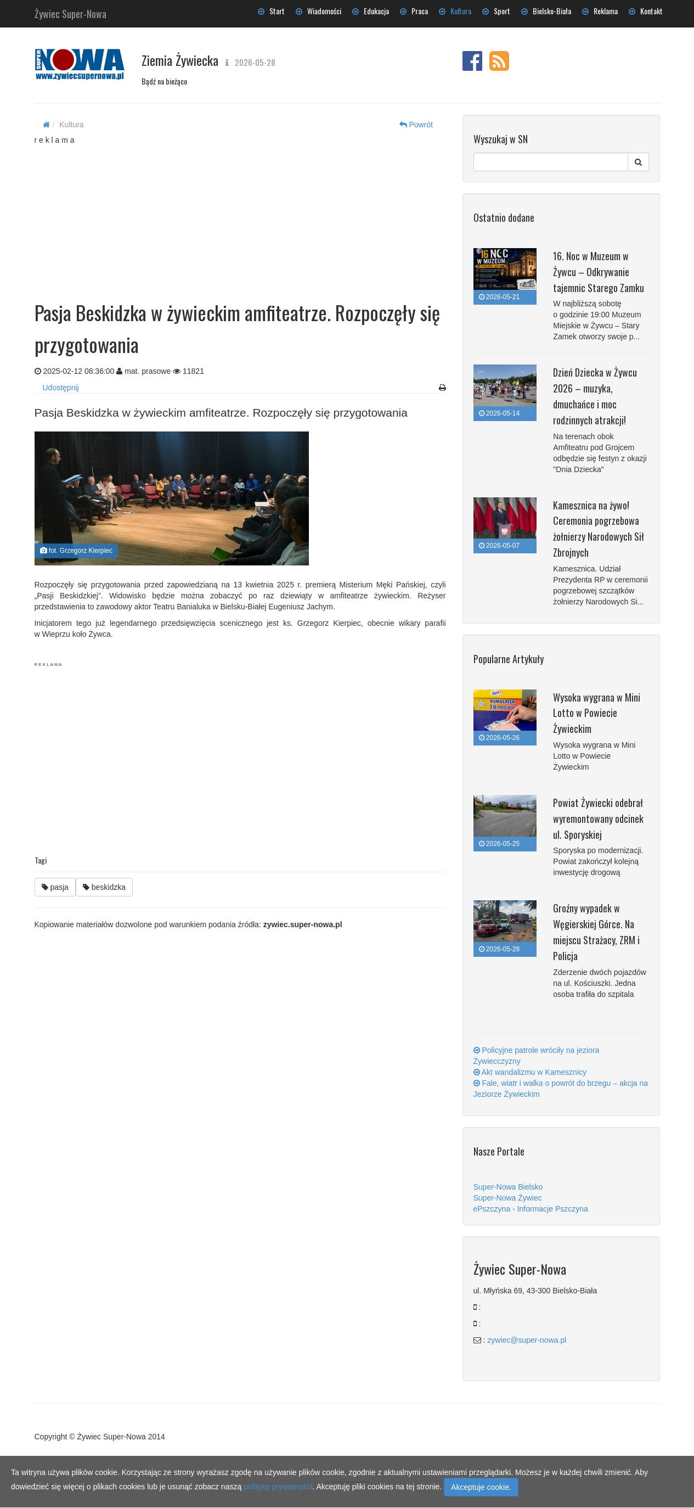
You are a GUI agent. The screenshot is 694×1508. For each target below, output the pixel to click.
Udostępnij (61, 387)
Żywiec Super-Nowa (70, 11)
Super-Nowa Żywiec (507, 1197)
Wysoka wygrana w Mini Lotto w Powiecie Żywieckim (596, 713)
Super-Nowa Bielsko (508, 1186)
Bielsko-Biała (546, 10)
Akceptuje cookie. (481, 1487)
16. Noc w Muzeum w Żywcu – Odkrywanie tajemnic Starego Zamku (598, 272)
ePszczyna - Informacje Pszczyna (530, 1208)
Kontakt (646, 10)
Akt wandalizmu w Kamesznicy (530, 1072)
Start (271, 10)
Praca (414, 10)
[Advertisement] (240, 214)
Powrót (416, 124)
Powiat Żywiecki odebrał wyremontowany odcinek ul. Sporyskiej (598, 818)
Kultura (455, 10)
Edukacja (370, 10)
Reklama (600, 10)
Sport (496, 10)
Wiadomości (318, 10)
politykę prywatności (278, 1486)
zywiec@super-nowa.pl (526, 1340)
